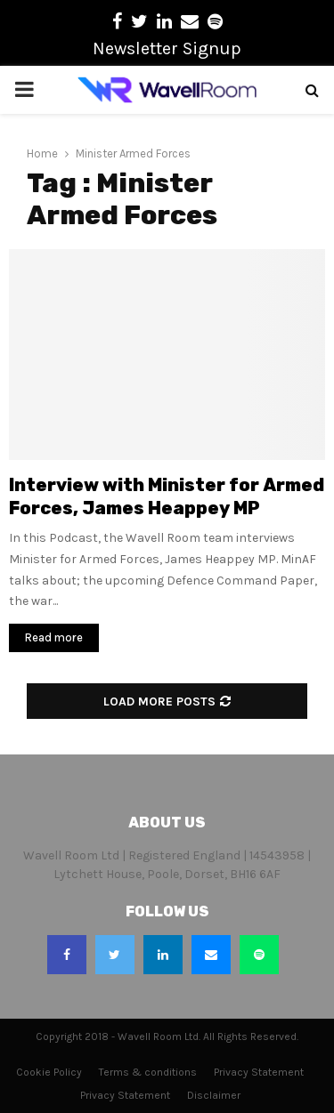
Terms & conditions (148, 1072)
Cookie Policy (49, 1072)
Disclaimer (213, 1095)
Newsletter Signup (167, 48)
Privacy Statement (259, 1072)
